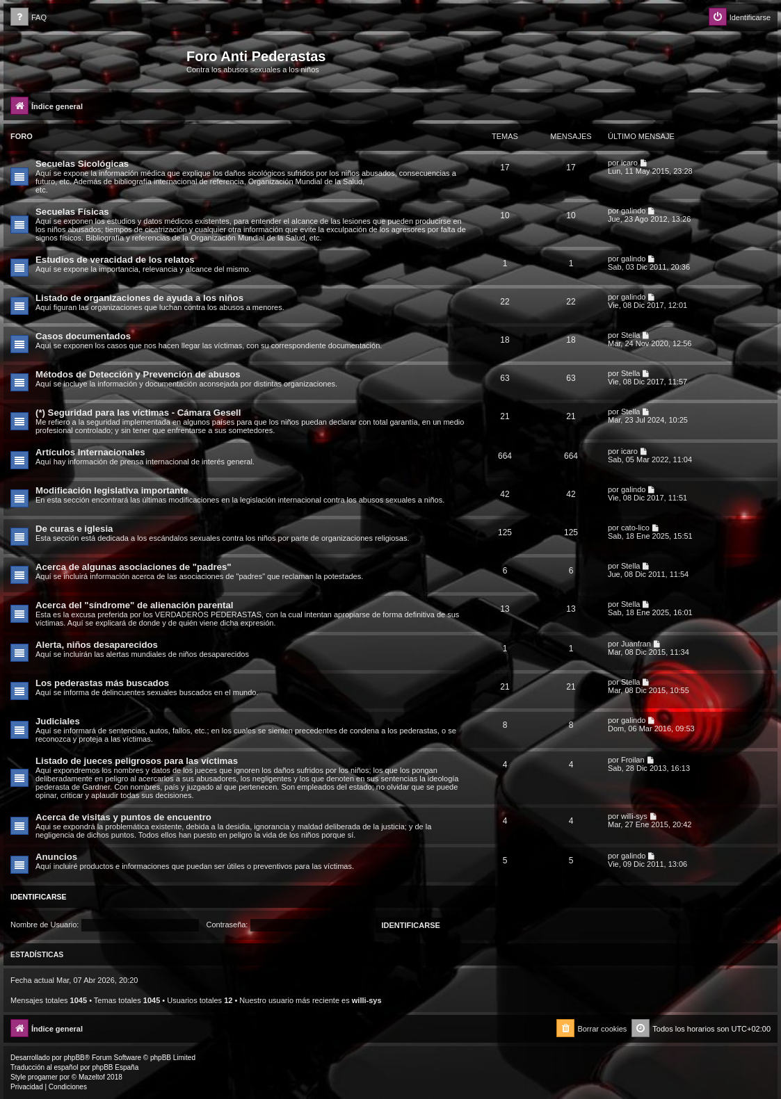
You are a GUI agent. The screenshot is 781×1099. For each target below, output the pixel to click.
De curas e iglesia (74, 528)
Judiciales (57, 721)
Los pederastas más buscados (102, 683)
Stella (631, 335)
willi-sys (634, 816)
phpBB (74, 1057)
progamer (43, 1077)
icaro (629, 162)
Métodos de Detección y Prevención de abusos (138, 374)
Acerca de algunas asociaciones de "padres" (133, 567)
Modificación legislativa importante (111, 490)
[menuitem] (28, 18)
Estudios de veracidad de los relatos (115, 259)
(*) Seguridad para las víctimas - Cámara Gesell (138, 412)
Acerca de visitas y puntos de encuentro (123, 817)
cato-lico (635, 527)
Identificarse (38, 897)
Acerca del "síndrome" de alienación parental (134, 605)
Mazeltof (92, 1077)
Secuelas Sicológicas (82, 163)
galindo (633, 210)
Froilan (633, 760)
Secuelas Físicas (72, 211)
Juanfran (636, 644)
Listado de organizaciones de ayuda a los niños (139, 298)
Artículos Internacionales (90, 452)
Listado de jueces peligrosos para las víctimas (136, 761)
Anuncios (56, 857)
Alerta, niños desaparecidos (96, 645)
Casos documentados (83, 336)
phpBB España (115, 1067)
